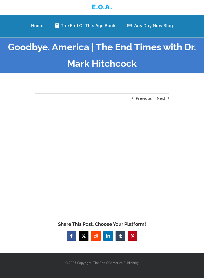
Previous (144, 98)
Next (161, 98)
